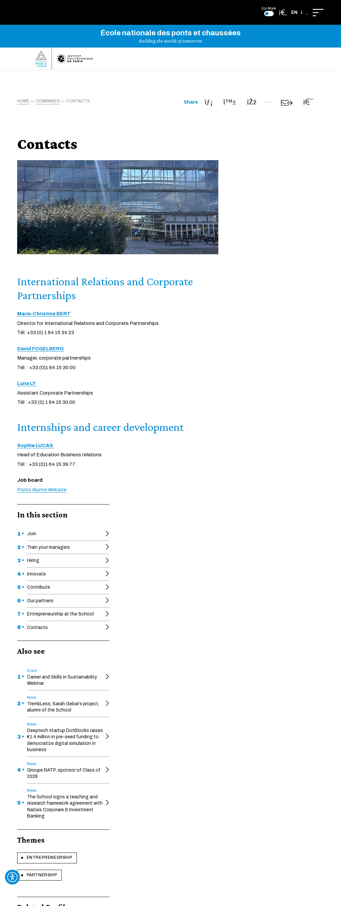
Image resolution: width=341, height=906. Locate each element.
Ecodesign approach (239, 710)
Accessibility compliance (243, 698)
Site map (226, 746)
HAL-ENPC (119, 708)
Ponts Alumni (172, 756)
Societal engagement (130, 728)
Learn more (170, 632)
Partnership (40, 501)
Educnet (116, 718)
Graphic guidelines (178, 739)
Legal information (235, 734)
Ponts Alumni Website (147, 496)
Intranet (115, 783)
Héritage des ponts (179, 718)
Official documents (127, 698)
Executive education (180, 698)
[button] (299, 12)
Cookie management (239, 722)
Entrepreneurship (47, 488)
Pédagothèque (174, 728)
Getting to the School (131, 766)
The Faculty (171, 708)
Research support (126, 756)
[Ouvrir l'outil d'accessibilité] (12, 877)
